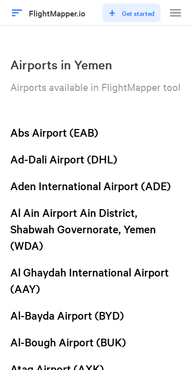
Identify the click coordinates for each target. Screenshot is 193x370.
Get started (131, 12)
